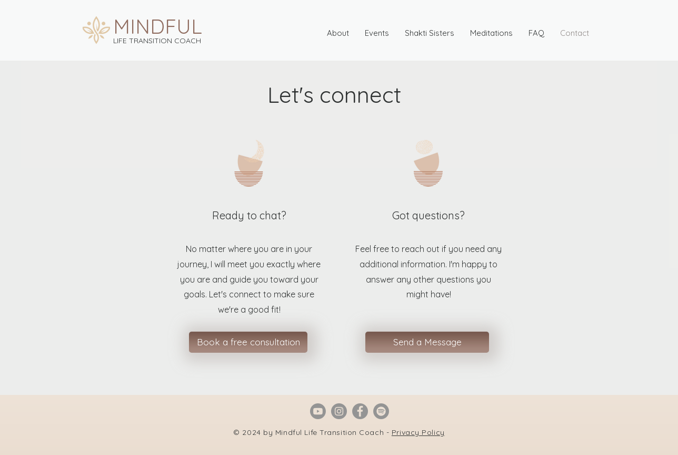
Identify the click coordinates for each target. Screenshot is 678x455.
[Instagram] (339, 411)
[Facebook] (360, 411)
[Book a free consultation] (248, 342)
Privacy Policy (418, 432)
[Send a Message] (427, 342)
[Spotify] (381, 411)
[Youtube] (318, 411)
